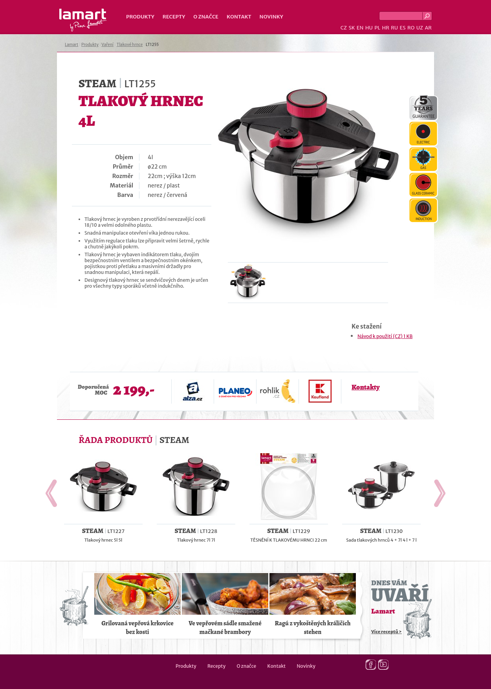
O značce (205, 16)
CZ (344, 27)
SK (351, 27)
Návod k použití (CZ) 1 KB (384, 336)
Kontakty (365, 387)
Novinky (271, 16)
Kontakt (239, 16)
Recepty (174, 16)
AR (428, 27)
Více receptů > (386, 631)
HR (385, 27)
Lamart (83, 20)
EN (360, 27)
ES (403, 27)
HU (369, 27)
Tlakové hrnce (130, 44)
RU (394, 27)
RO (410, 27)
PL (377, 27)
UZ (419, 27)
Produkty (140, 16)
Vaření (107, 44)
